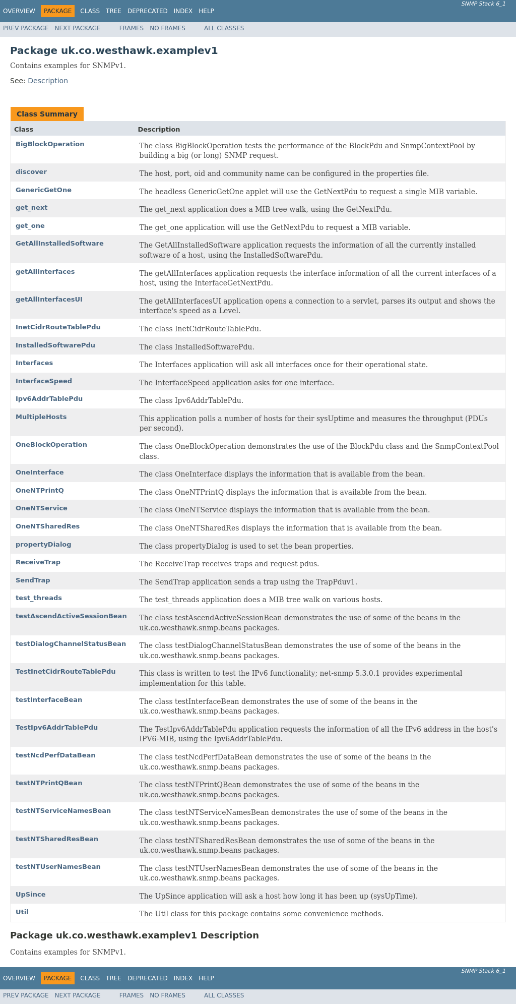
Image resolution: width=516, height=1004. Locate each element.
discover (31, 171)
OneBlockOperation (51, 444)
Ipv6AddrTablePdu (49, 398)
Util (22, 912)
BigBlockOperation (50, 144)
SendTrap (33, 580)
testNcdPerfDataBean (56, 755)
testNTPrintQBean (49, 783)
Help (206, 11)
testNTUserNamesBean (58, 866)
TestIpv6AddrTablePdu (57, 727)
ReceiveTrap (38, 562)
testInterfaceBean (49, 699)
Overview (19, 11)
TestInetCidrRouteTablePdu (66, 671)
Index (183, 11)
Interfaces (34, 363)
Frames (131, 28)
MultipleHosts (41, 417)
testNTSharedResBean (57, 839)
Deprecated (147, 11)
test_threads (39, 598)
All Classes (224, 28)
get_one (30, 225)
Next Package (78, 28)
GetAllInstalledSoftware (60, 243)
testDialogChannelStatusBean (71, 643)
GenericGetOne (44, 190)
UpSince (30, 894)
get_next (32, 207)
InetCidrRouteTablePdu (58, 327)
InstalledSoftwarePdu (55, 345)
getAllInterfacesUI (49, 299)
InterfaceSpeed (44, 381)
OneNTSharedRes (48, 526)
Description (48, 81)
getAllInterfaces (45, 271)
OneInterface (40, 472)
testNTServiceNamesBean (63, 810)
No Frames (167, 28)
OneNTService (42, 508)
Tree (113, 11)
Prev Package (26, 28)
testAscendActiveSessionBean (71, 616)
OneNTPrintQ (40, 490)
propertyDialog (44, 544)
